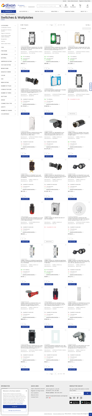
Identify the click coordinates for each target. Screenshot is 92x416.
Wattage (4, 96)
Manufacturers (69, 11)
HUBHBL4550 (24, 174)
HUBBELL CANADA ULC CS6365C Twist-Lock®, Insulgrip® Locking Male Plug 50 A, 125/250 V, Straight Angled (78, 133)
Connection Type (6, 103)
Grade (3, 100)
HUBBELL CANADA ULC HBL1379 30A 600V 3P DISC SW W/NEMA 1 (54, 218)
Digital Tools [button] (39, 11)
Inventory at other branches (29, 61)
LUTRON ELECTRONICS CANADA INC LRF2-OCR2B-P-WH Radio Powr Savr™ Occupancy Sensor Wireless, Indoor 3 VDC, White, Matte (78, 219)
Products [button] (8, 11)
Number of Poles (6, 86)
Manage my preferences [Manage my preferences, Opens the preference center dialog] (15, 410)
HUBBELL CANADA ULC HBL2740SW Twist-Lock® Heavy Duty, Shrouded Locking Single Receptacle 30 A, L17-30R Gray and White (78, 347)
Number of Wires (6, 93)
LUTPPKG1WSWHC (48, 88)
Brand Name (4, 68)
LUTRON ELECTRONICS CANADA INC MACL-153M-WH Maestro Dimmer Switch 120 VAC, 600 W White (78, 91)
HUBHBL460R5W (48, 131)
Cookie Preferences (48, 413)
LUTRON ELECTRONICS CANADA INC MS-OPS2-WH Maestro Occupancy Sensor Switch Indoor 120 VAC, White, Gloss (31, 133)
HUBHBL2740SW (72, 344)
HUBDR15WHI (24, 259)
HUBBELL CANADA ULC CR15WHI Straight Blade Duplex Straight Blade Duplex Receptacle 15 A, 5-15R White (55, 261)
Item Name (4, 51)
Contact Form (34, 397)
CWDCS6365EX (48, 301)
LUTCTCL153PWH (25, 46)
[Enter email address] (77, 393)
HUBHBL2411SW (71, 174)
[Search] (49, 6)
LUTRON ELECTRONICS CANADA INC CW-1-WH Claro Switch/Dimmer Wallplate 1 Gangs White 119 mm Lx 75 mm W (55, 347)
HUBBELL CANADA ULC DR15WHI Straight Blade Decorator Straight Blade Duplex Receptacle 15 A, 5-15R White (31, 261)
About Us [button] (83, 11)
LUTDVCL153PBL (24, 344)
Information (5, 386)
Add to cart (25, 71)
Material (3, 58)
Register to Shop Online (84, 1)
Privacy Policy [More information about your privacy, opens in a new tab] (20, 403)
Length (3, 107)
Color (3, 75)
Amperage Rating (6, 61)
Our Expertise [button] (23, 11)
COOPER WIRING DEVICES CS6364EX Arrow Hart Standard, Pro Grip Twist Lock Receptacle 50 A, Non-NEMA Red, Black (32, 219)
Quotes (64, 1)
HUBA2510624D (72, 301)
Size (2, 79)
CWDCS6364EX (24, 216)
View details (72, 113)
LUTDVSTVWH (71, 46)
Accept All (14, 406)
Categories (4, 25)
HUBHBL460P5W (25, 88)
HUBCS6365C (71, 131)
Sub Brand (4, 54)
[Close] (26, 390)
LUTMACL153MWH (72, 88)
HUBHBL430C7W (25, 301)
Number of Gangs (6, 110)
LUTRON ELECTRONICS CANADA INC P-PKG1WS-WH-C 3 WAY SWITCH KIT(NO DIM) (55, 90)
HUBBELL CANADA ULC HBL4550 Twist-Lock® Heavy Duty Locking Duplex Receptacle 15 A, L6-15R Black (31, 176)
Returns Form (35, 395)
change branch (31, 6)
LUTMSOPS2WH (24, 131)
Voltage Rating (6, 65)
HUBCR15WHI (47, 259)
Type (2, 47)
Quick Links (35, 386)
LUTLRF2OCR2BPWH (73, 216)
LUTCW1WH (47, 344)
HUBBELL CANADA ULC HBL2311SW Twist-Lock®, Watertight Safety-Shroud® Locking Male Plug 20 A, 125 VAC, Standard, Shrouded (79, 261)
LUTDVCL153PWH (48, 46)
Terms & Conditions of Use (58, 413)
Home (2, 14)
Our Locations (35, 392)
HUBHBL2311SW (71, 259)
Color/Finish (5, 114)
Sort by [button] (87, 25)
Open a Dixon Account (73, 1)
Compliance (4, 388)
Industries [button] (54, 11)
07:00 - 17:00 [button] (22, 6)
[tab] (8, 25)
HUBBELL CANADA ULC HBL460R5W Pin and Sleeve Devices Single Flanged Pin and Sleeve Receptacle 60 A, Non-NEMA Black (54, 133)
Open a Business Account (38, 388)
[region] (14, 402)
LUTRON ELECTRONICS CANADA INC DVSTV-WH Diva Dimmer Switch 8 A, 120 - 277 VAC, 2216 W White (79, 48)
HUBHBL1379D (47, 216)
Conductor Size (6, 89)
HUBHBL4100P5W (48, 174)
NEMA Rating (5, 82)
